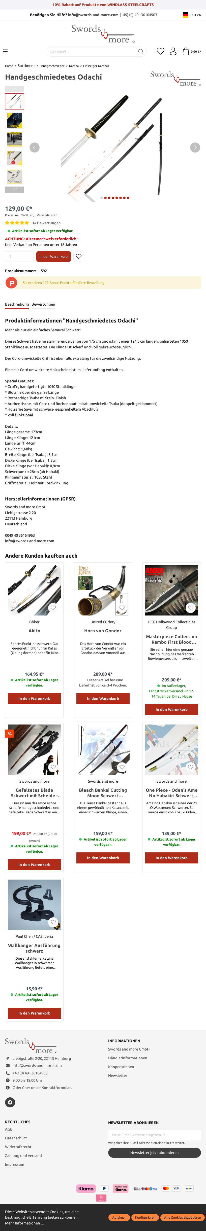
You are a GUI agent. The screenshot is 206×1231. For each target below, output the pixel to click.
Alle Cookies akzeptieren (182, 1217)
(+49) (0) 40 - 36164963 (138, 15)
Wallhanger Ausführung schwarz (34, 948)
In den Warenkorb (54, 257)
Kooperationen (121, 1067)
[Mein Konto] (173, 52)
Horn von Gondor (103, 630)
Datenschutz (16, 1138)
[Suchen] (141, 52)
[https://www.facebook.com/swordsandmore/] (10, 1102)
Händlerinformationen (127, 1058)
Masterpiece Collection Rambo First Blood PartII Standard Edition (171, 639)
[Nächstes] (195, 147)
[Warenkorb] (191, 52)
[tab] (17, 304)
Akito (34, 630)
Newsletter (117, 1075)
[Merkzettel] (160, 52)
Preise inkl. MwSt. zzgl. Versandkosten (31, 215)
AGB (9, 1129)
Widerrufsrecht (18, 1147)
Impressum (14, 1164)
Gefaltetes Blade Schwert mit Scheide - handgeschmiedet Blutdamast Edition (34, 792)
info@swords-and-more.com (93, 15)
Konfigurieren (145, 1217)
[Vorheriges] (35, 147)
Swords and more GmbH (129, 1049)
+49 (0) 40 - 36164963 (30, 1073)
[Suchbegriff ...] (91, 52)
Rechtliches (18, 1122)
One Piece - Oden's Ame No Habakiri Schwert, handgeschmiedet (172, 792)
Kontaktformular (56, 1087)
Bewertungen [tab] (43, 304)
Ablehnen (119, 1217)
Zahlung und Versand (23, 1155)
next (101, 198)
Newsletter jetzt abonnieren (154, 1152)
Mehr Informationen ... (24, 1223)
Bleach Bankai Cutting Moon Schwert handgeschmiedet (103, 792)
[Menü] (5, 52)
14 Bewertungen (46, 223)
